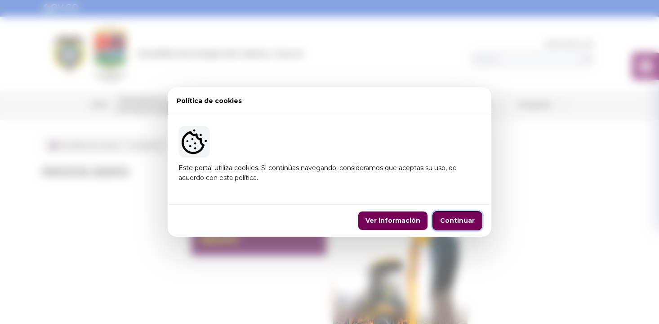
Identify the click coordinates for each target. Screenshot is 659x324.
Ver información (392, 220)
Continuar (457, 220)
